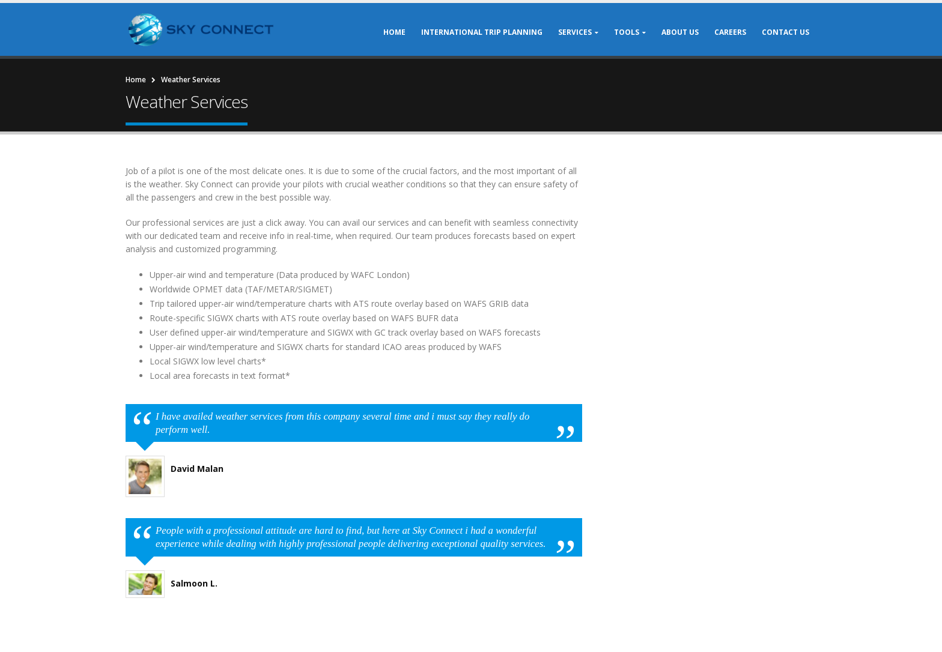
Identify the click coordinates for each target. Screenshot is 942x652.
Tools (626, 32)
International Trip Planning (481, 32)
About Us (680, 32)
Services (575, 32)
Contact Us (785, 32)
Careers (730, 32)
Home (394, 32)
